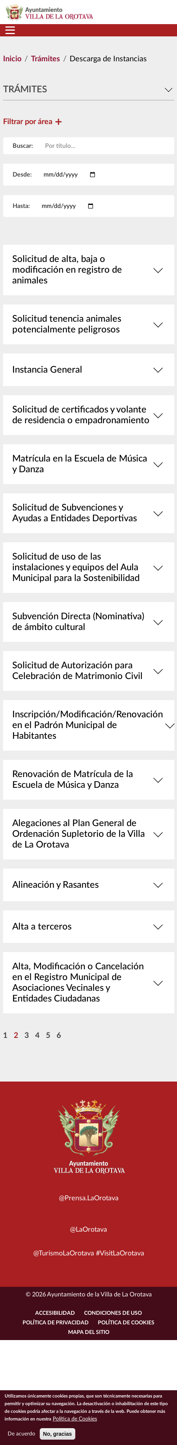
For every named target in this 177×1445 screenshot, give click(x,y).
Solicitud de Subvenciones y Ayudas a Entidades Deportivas (88, 513)
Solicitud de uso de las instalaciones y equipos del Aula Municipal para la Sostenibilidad (88, 567)
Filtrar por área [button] (32, 122)
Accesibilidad (55, 1313)
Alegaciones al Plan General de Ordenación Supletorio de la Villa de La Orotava (88, 834)
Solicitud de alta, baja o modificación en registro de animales (88, 270)
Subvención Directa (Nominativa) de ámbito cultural (88, 622)
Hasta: (21, 206)
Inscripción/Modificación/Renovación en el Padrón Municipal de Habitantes (88, 725)
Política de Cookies (126, 1323)
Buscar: (23, 146)
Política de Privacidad (56, 1323)
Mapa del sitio (88, 1332)
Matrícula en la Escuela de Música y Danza (88, 464)
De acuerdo (21, 1437)
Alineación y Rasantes (88, 885)
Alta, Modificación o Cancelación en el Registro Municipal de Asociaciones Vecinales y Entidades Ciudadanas (88, 982)
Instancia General (88, 370)
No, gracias (57, 1437)
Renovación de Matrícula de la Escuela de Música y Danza (88, 780)
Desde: (22, 175)
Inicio (12, 59)
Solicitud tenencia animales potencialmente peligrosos (88, 324)
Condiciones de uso (113, 1313)
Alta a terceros (88, 927)
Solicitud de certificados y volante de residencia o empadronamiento (88, 415)
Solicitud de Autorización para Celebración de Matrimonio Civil (88, 671)
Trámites (45, 59)
